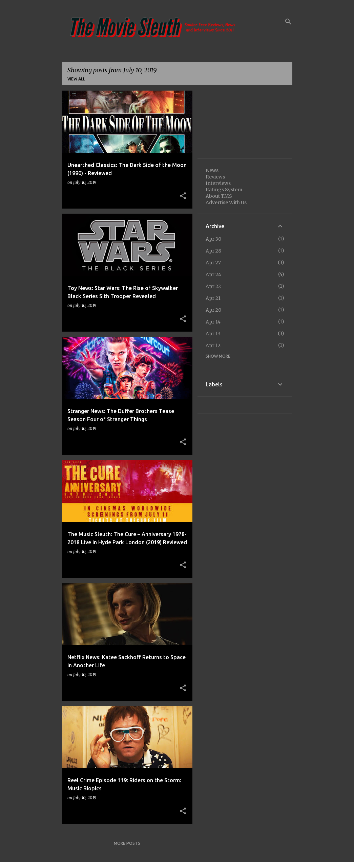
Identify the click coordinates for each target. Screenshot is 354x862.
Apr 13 (213, 334)
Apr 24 (213, 274)
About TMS (219, 196)
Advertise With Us (226, 202)
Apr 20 (213, 310)
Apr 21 (213, 298)
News (212, 170)
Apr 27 (213, 263)
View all (76, 79)
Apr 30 (213, 239)
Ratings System (224, 190)
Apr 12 (213, 345)
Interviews (218, 183)
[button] (183, 196)
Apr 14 (213, 322)
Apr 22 (213, 286)
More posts (127, 843)
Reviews (215, 177)
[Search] (288, 22)
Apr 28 (213, 251)
